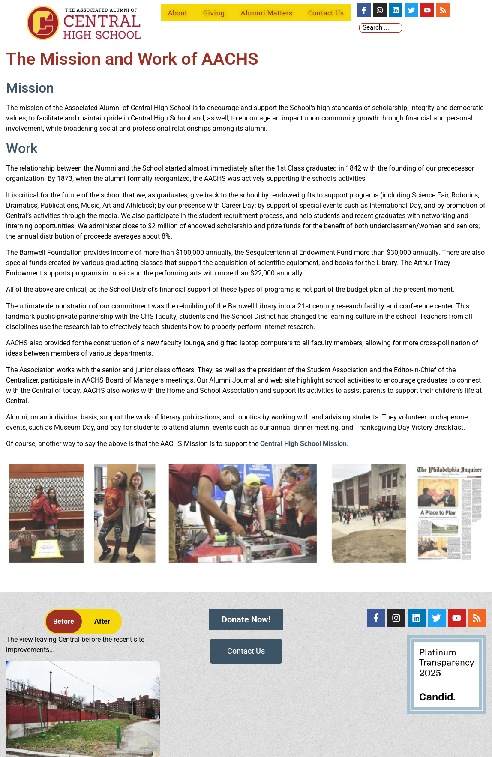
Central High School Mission (303, 444)
